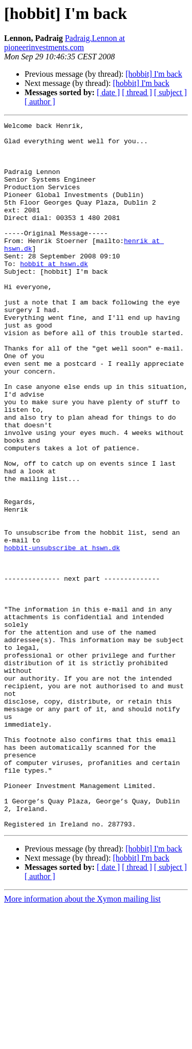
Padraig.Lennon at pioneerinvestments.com (64, 43)
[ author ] (40, 101)
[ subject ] (170, 92)
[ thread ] (137, 92)
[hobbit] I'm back (153, 74)
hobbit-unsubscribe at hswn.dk (62, 633)
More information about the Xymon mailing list (82, 1040)
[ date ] (108, 92)
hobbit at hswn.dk (54, 292)
